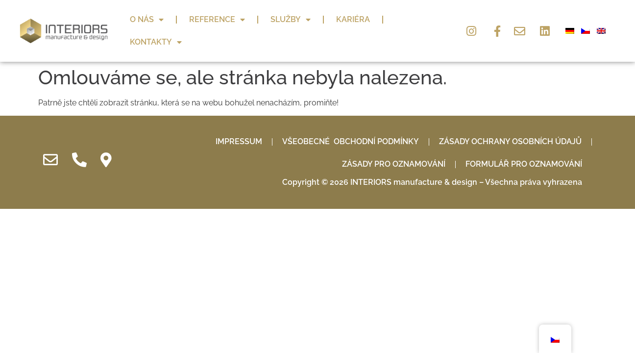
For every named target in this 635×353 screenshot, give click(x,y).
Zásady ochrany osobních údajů (510, 121)
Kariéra (353, 19)
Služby (290, 19)
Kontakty (156, 42)
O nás (147, 19)
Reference (217, 19)
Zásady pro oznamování (393, 144)
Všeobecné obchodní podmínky (350, 121)
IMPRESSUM (239, 121)
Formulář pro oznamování (523, 144)
